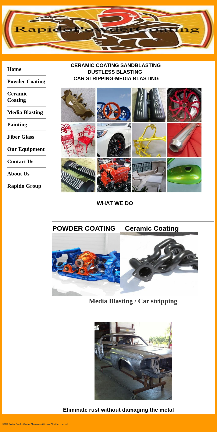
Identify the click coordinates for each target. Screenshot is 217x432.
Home (14, 69)
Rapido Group (24, 186)
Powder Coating (26, 81)
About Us (18, 174)
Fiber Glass (20, 137)
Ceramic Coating (17, 97)
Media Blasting (25, 112)
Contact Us (20, 161)
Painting (17, 124)
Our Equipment (26, 149)
